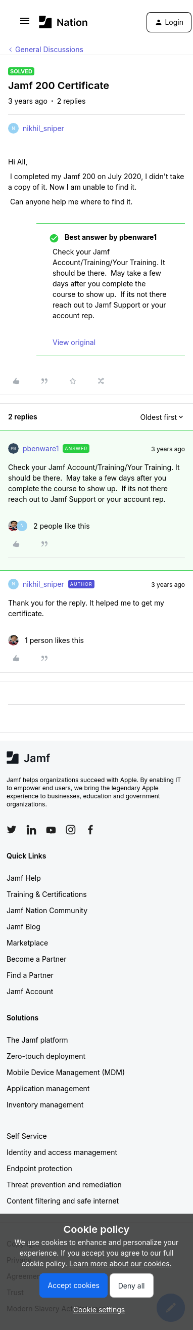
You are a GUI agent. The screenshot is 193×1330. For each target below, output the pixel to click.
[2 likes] (49, 526)
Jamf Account (30, 991)
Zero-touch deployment (46, 1056)
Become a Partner (36, 959)
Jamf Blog (23, 926)
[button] (25, 24)
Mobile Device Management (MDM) (66, 1072)
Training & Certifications (47, 894)
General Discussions (49, 49)
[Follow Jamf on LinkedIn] (31, 830)
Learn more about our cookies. (120, 1263)
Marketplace (27, 942)
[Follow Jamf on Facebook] (90, 830)
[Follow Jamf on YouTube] (51, 829)
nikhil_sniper (43, 128)
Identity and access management (62, 1152)
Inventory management (45, 1104)
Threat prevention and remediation (64, 1184)
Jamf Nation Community (47, 910)
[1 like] (46, 640)
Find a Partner (30, 975)
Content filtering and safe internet (63, 1200)
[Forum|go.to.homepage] (63, 22)
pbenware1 (41, 448)
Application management (48, 1088)
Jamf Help (24, 878)
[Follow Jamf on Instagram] (71, 830)
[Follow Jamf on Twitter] (12, 830)
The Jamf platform (37, 1040)
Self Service (27, 1136)
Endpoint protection (39, 1168)
